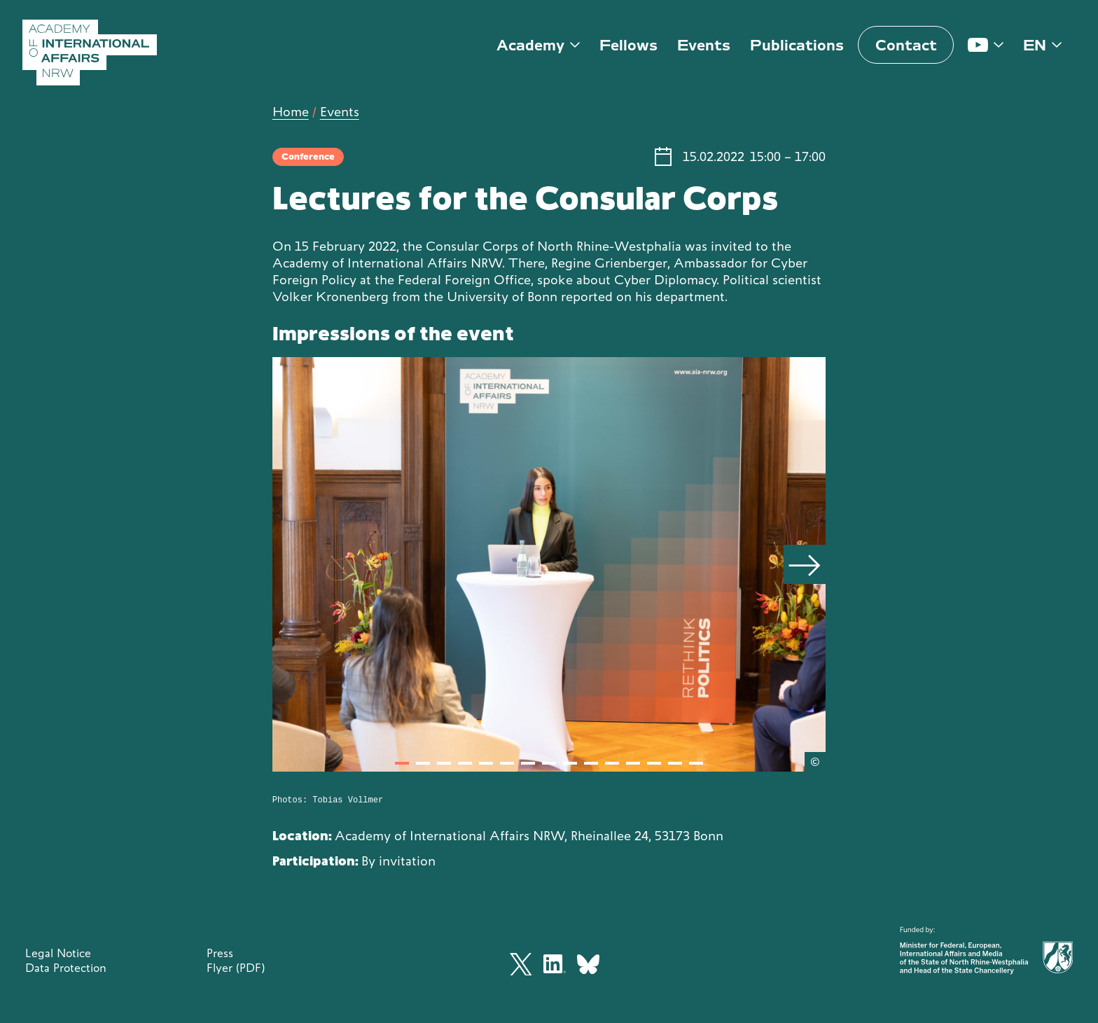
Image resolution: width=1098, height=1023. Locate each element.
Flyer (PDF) (236, 967)
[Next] (805, 564)
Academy (530, 45)
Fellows (628, 45)
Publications (797, 45)
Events (703, 45)
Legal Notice (58, 953)
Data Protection (65, 967)
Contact (906, 45)
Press (220, 953)
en (1034, 45)
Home (290, 111)
